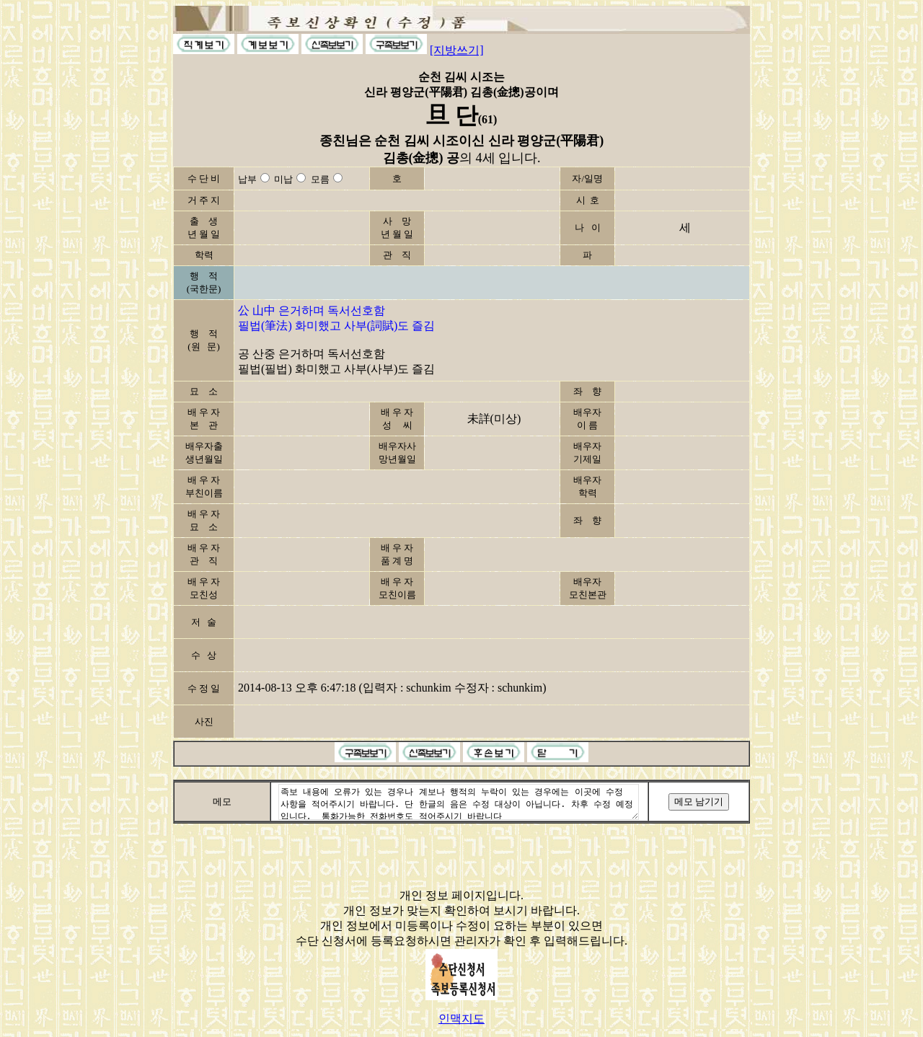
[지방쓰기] (457, 50)
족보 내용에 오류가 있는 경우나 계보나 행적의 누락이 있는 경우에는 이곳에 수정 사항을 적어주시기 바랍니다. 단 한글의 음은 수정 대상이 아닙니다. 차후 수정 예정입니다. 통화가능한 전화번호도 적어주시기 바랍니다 (458, 802)
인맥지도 (461, 1018)
